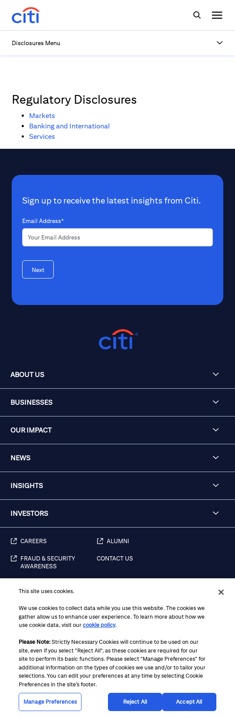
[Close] (221, 592)
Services (42, 136)
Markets (42, 115)
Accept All (189, 701)
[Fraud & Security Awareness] (53, 567)
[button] (219, 43)
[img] (197, 15)
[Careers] (53, 545)
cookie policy (99, 625)
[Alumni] (161, 545)
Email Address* (43, 220)
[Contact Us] (161, 567)
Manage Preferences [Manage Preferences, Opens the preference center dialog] (50, 701)
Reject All (135, 701)
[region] (117, 648)
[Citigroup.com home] (117, 339)
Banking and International (69, 126)
